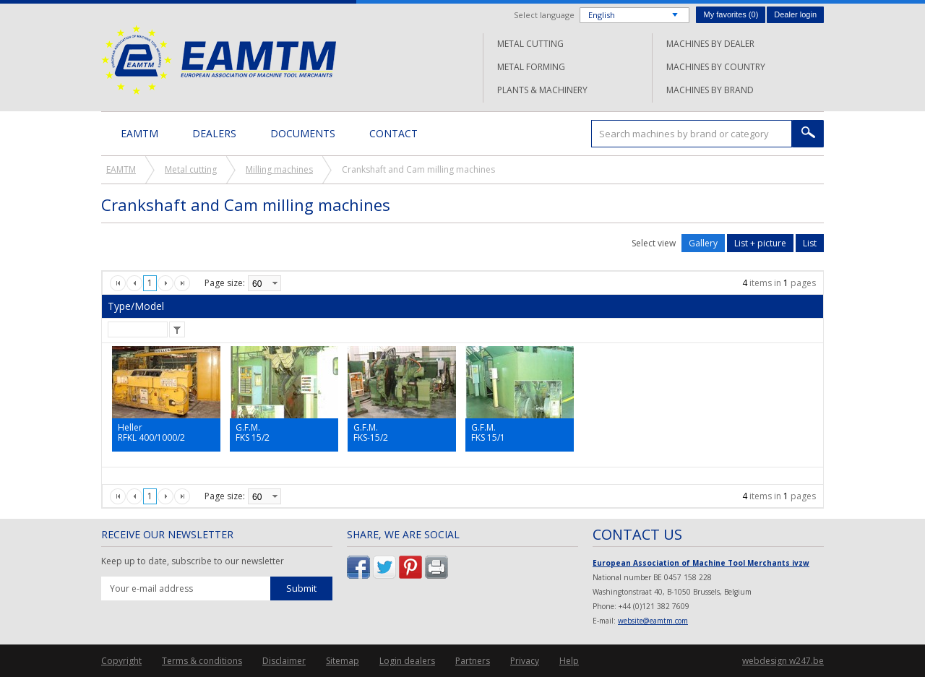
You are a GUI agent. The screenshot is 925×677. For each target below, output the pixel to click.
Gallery (703, 243)
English (601, 14)
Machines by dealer (710, 44)
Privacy (524, 661)
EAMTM (218, 60)
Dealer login (795, 14)
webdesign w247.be (783, 661)
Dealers (214, 133)
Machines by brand (710, 90)
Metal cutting (530, 44)
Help (569, 661)
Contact (393, 133)
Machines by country (715, 67)
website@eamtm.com (653, 621)
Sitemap (342, 661)
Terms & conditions (202, 661)
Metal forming (531, 67)
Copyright (121, 661)
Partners (472, 661)
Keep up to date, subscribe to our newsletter (192, 561)
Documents (302, 133)
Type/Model (136, 306)
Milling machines (279, 169)
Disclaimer (284, 661)
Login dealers (407, 661)
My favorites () (730, 14)
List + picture (760, 243)
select (274, 283)
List (810, 243)
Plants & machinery (542, 90)
